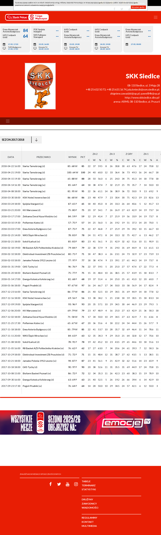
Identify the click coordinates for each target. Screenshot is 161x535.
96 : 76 (71, 266)
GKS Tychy (28, 266)
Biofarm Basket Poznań (35, 272)
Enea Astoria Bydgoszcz (35, 228)
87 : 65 (71, 203)
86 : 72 (71, 373)
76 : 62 (71, 348)
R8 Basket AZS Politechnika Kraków (41, 247)
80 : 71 (71, 254)
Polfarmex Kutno (31, 222)
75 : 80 (71, 210)
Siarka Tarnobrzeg (32, 166)
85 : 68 (71, 166)
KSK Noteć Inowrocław (35, 197)
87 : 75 (71, 228)
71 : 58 (71, 316)
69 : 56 (71, 298)
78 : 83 (71, 235)
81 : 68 (71, 279)
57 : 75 (71, 222)
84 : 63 (71, 335)
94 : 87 (71, 360)
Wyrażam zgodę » (138, 7)
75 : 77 (71, 272)
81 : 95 (71, 191)
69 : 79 (71, 310)
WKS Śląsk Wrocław (33, 235)
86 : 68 (71, 197)
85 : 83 (71, 241)
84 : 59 (71, 216)
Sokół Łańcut (29, 241)
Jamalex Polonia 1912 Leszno (38, 260)
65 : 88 (71, 178)
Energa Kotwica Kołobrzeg (37, 279)
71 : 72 (71, 354)
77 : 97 (71, 260)
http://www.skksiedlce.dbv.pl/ (142, 97)
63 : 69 (71, 379)
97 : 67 (71, 285)
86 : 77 (71, 291)
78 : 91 (71, 341)
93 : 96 (71, 304)
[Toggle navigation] (155, 17)
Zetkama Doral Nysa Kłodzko (38, 216)
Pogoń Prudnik (30, 285)
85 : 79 (71, 329)
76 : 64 (71, 385)
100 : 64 (71, 172)
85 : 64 (71, 184)
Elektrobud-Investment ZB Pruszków (42, 254)
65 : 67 (71, 323)
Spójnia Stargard (31, 203)
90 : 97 (71, 367)
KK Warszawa (30, 210)
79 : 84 (71, 247)
